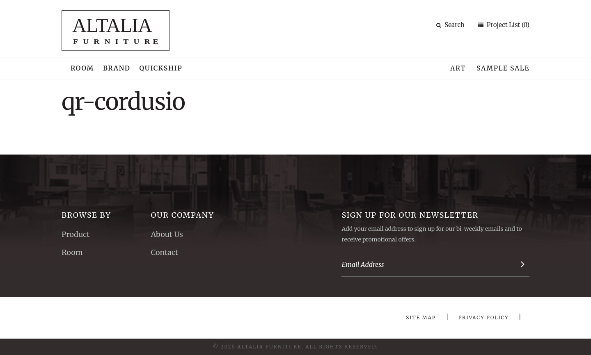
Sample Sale (502, 68)
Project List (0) (507, 25)
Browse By (86, 215)
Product (75, 234)
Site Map (421, 317)
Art (458, 68)
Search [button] (450, 25)
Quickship (161, 68)
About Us (167, 234)
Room (82, 68)
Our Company (182, 215)
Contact (164, 252)
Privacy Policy (483, 317)
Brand (117, 68)
